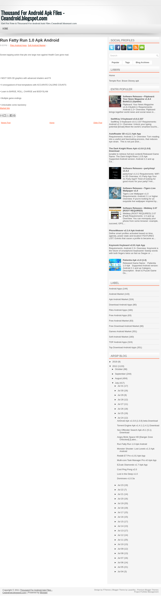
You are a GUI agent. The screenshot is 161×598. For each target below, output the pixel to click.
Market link (5, 108)
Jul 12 (121, 535)
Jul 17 (121, 512)
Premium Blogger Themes (147, 590)
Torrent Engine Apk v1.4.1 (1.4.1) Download (138, 425)
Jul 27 (121, 404)
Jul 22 (121, 489)
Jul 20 (121, 498)
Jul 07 (121, 558)
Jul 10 (121, 544)
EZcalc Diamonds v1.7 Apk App (132, 464)
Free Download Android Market (124, 326)
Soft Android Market (36, 45)
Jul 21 (121, 494)
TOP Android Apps (118, 342)
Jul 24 (121, 418)
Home (5, 28)
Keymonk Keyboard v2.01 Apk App (127, 245)
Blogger (44, 592)
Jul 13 (121, 530)
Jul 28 (121, 399)
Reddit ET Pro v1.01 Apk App (131, 455)
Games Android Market (120, 331)
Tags (127, 62)
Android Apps (115, 288)
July (117, 383)
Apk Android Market (118, 299)
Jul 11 (121, 540)
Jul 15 (121, 521)
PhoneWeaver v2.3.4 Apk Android (126, 230)
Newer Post (6, 123)
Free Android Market (119, 320)
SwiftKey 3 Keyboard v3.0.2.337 (127, 119)
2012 (115, 366)
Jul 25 (121, 413)
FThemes (107, 590)
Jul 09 (121, 549)
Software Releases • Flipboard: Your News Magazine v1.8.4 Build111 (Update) (139, 99)
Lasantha (131, 590)
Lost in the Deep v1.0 (127, 474)
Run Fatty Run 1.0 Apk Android (29, 40)
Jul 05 (121, 567)
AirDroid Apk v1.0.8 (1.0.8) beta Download (137, 421)
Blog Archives (142, 62)
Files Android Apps (18, 45)
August (118, 378)
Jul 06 (121, 562)
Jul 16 (121, 517)
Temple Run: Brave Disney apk (124, 81)
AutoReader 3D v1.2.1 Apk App (125, 133)
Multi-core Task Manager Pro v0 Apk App (136, 460)
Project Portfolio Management (146, 592)
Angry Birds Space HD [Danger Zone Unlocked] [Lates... (135, 438)
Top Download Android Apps (122, 347)
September (120, 374)
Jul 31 (121, 386)
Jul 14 (121, 526)
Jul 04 (121, 571)
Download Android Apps (120, 304)
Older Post (97, 123)
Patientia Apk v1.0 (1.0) (134, 260)
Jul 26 (121, 409)
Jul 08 (121, 553)
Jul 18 (121, 508)
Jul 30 (121, 390)
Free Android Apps (118, 315)
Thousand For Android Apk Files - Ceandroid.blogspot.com (32, 15)
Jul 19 (121, 503)
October (119, 369)
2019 (115, 361)
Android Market (116, 294)
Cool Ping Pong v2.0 (127, 469)
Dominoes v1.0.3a (126, 478)
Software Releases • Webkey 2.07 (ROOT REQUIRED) (140, 209)
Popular (115, 62)
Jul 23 (121, 485)
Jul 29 (121, 395)
